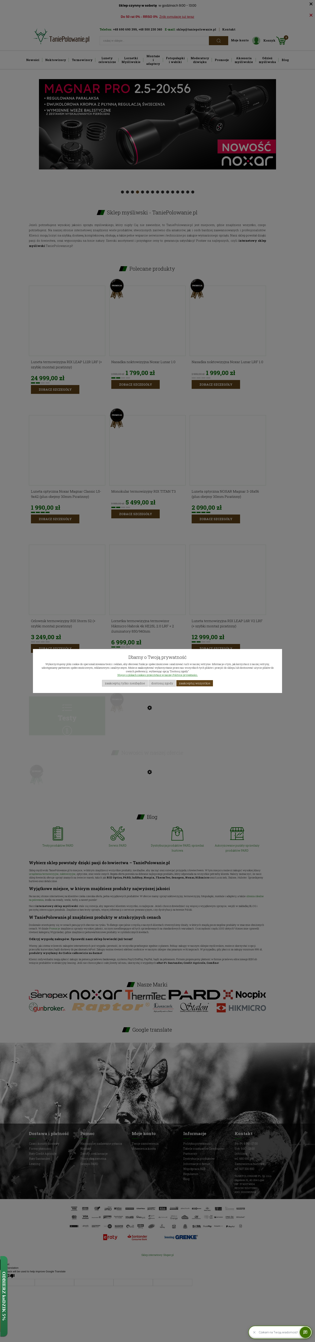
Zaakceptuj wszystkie (194, 683)
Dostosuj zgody (162, 683)
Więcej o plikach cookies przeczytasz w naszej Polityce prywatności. (157, 675)
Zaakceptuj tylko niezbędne (125, 683)
